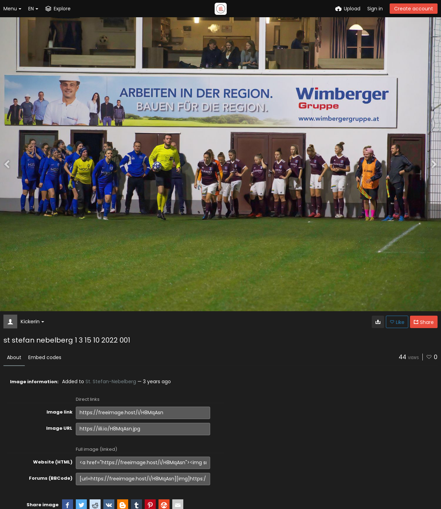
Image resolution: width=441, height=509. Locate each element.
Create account (413, 8)
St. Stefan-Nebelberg (110, 381)
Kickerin (32, 321)
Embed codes (44, 357)
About (14, 357)
